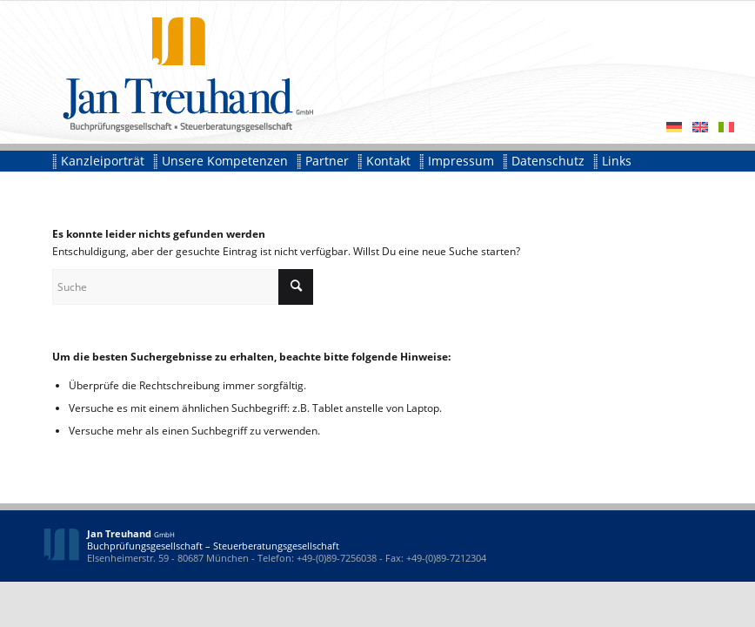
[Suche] (182, 287)
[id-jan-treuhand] (178, 72)
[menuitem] (102, 161)
